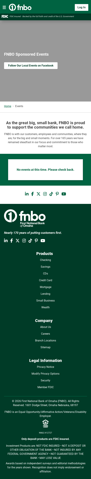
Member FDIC (45, 387)
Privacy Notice (45, 367)
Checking (45, 260)
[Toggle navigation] (4, 7)
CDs (45, 273)
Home (7, 106)
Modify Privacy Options (45, 373)
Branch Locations (45, 340)
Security (45, 380)
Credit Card (45, 280)
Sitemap (45, 347)
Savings (45, 266)
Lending (45, 293)
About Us (45, 327)
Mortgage (45, 287)
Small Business (45, 300)
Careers (45, 333)
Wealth (45, 307)
